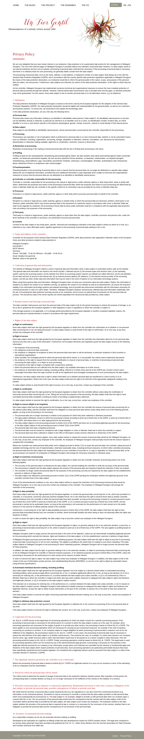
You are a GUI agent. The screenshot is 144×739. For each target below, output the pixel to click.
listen (114, 5)
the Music (30, 5)
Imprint (115, 736)
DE (124, 5)
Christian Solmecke (24, 726)
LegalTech (42, 721)
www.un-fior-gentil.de (28, 258)
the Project (48, 5)
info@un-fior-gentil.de (26, 256)
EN (129, 5)
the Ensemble (68, 5)
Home (16, 5)
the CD (85, 5)
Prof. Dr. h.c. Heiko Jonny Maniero (78, 723)
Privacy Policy (125, 736)
